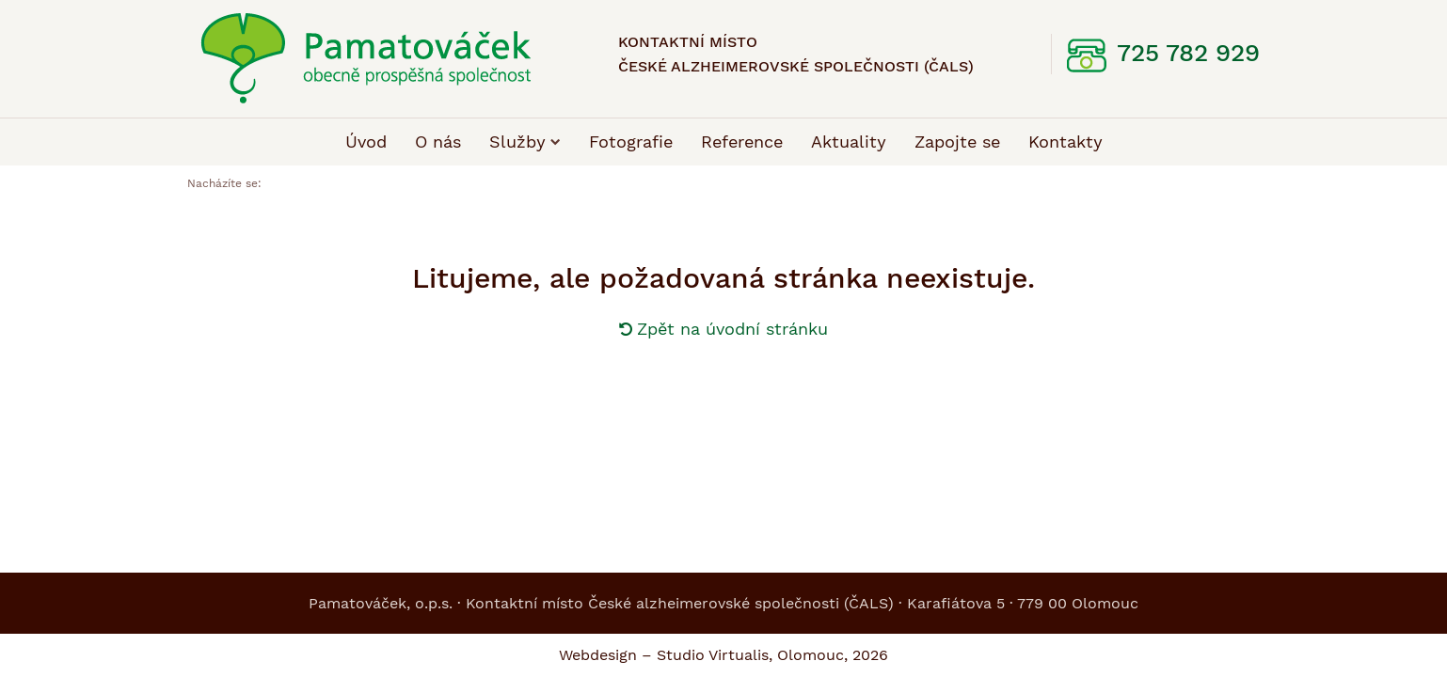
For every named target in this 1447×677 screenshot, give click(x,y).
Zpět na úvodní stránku (723, 328)
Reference (742, 141)
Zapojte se (957, 141)
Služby (525, 141)
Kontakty (1065, 141)
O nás (438, 141)
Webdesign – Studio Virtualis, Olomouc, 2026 (723, 655)
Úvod (366, 141)
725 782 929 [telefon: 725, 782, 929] (1188, 53)
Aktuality (848, 141)
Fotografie (631, 141)
